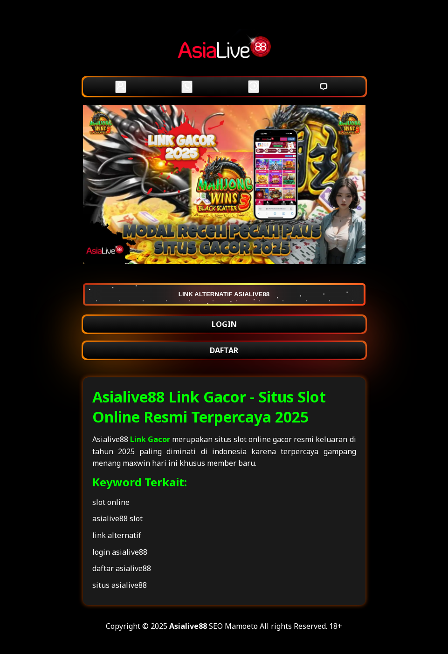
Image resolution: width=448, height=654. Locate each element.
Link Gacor (150, 439)
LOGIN (224, 324)
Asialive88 (188, 626)
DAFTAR (224, 350)
